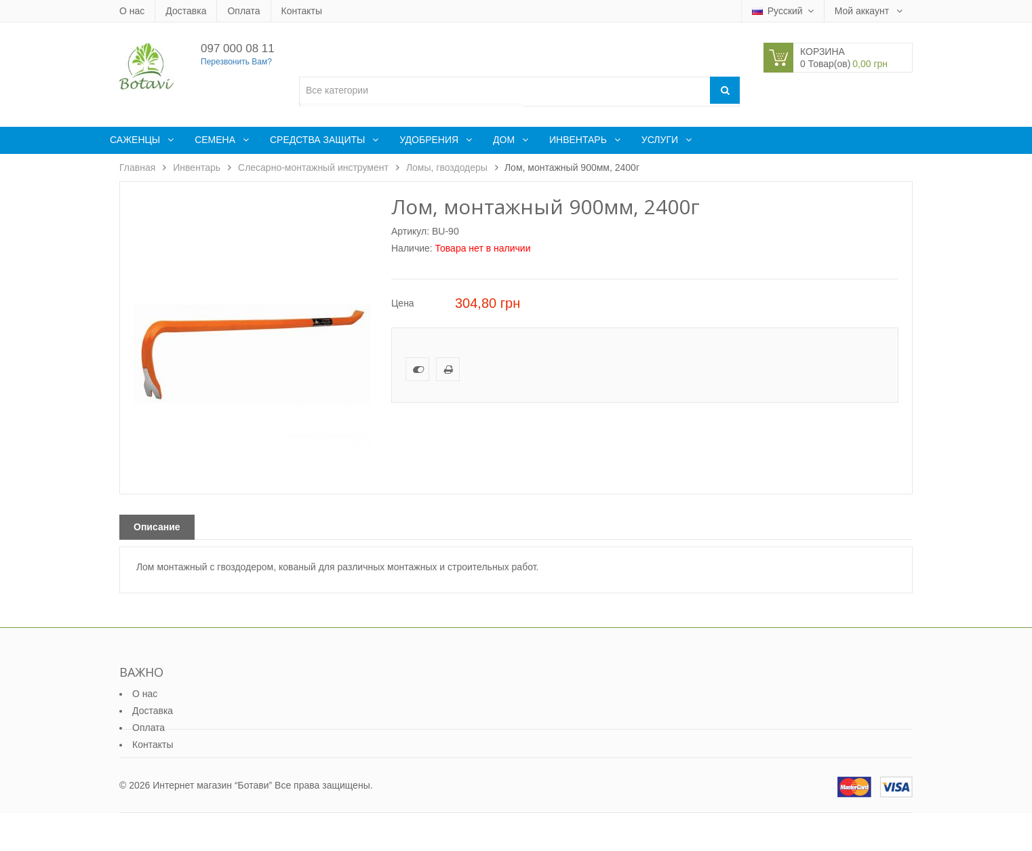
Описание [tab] (157, 526)
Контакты (301, 10)
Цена (402, 303)
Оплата (243, 10)
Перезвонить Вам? (236, 61)
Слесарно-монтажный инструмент (313, 167)
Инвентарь (579, 139)
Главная (137, 167)
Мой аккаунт (863, 10)
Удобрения (430, 139)
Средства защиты (319, 139)
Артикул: (410, 231)
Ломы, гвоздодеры (447, 167)
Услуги (661, 139)
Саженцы (136, 139)
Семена (216, 139)
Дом (505, 139)
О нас (131, 10)
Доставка (185, 10)
